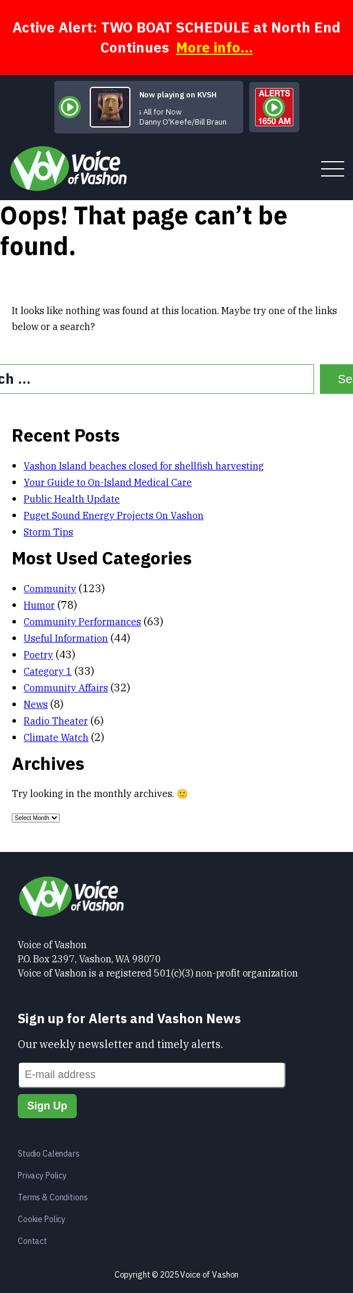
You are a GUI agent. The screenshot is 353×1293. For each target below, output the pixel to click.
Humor (39, 605)
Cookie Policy (42, 1219)
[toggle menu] (332, 169)
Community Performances (82, 622)
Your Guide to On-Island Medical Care (108, 482)
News (36, 704)
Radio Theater (56, 721)
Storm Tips (48, 532)
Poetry (38, 655)
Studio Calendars (49, 1153)
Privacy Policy (42, 1175)
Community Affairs (66, 688)
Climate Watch (56, 737)
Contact (32, 1241)
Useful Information (66, 638)
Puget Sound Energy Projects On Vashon (114, 515)
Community (50, 589)
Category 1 (48, 671)
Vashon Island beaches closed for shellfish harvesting (144, 466)
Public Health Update (72, 499)
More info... (214, 47)
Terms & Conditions (52, 1197)
